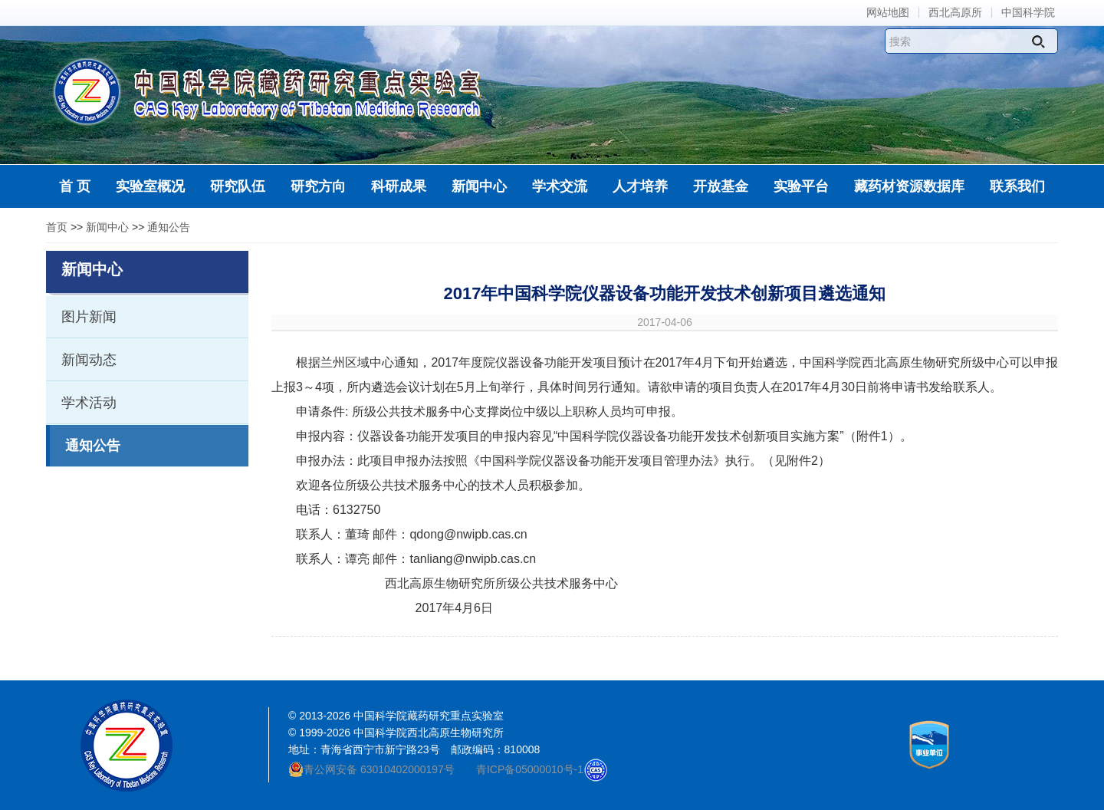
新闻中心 (107, 227)
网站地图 (887, 13)
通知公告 (168, 227)
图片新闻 (89, 316)
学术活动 (89, 402)
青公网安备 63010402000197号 (371, 769)
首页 (56, 227)
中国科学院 (1028, 13)
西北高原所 (955, 13)
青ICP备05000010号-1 (529, 769)
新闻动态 (89, 359)
